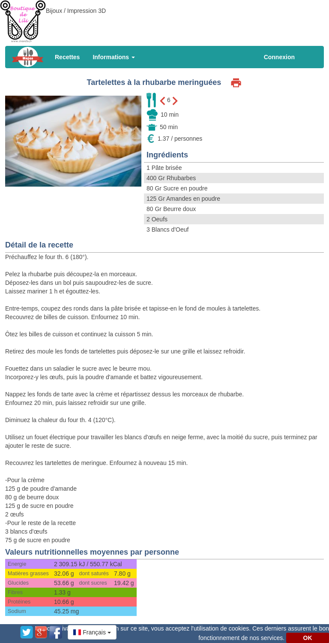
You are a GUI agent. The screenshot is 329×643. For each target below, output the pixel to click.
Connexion (279, 57)
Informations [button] (114, 57)
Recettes (67, 57)
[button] (92, 632)
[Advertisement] (164, 19)
